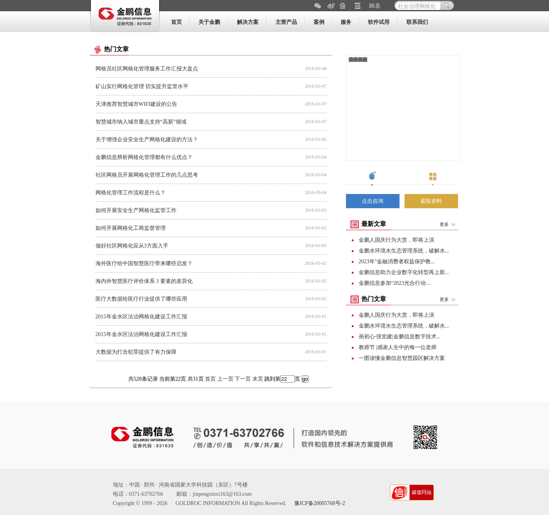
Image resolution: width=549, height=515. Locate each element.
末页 (257, 379)
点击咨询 (372, 201)
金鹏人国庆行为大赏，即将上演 (396, 240)
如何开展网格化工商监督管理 (131, 228)
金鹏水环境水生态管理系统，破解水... (404, 251)
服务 (346, 22)
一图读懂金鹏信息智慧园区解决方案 (402, 358)
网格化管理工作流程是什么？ (131, 193)
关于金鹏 (209, 22)
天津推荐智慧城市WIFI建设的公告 (136, 104)
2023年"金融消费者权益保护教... (397, 261)
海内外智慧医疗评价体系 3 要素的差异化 (144, 281)
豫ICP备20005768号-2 (319, 503)
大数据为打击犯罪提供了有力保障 (136, 352)
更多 (444, 224)
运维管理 (358, 59)
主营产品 (286, 22)
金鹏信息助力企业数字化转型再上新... (404, 272)
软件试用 (379, 22)
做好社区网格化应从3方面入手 (132, 246)
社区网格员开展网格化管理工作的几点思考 (147, 175)
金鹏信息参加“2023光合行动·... (395, 283)
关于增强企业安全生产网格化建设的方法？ (147, 139)
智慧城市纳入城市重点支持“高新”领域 (141, 122)
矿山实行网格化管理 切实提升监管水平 (142, 86)
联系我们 (417, 22)
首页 (176, 22)
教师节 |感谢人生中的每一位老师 (398, 347)
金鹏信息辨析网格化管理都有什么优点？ (144, 157)
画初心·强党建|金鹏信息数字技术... (400, 336)
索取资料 (431, 201)
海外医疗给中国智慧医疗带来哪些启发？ (144, 263)
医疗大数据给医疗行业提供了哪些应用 (141, 299)
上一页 (225, 379)
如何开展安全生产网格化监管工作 (136, 210)
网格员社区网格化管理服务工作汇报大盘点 (147, 69)
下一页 (243, 379)
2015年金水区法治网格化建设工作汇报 (141, 316)
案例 (319, 22)
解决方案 (248, 22)
